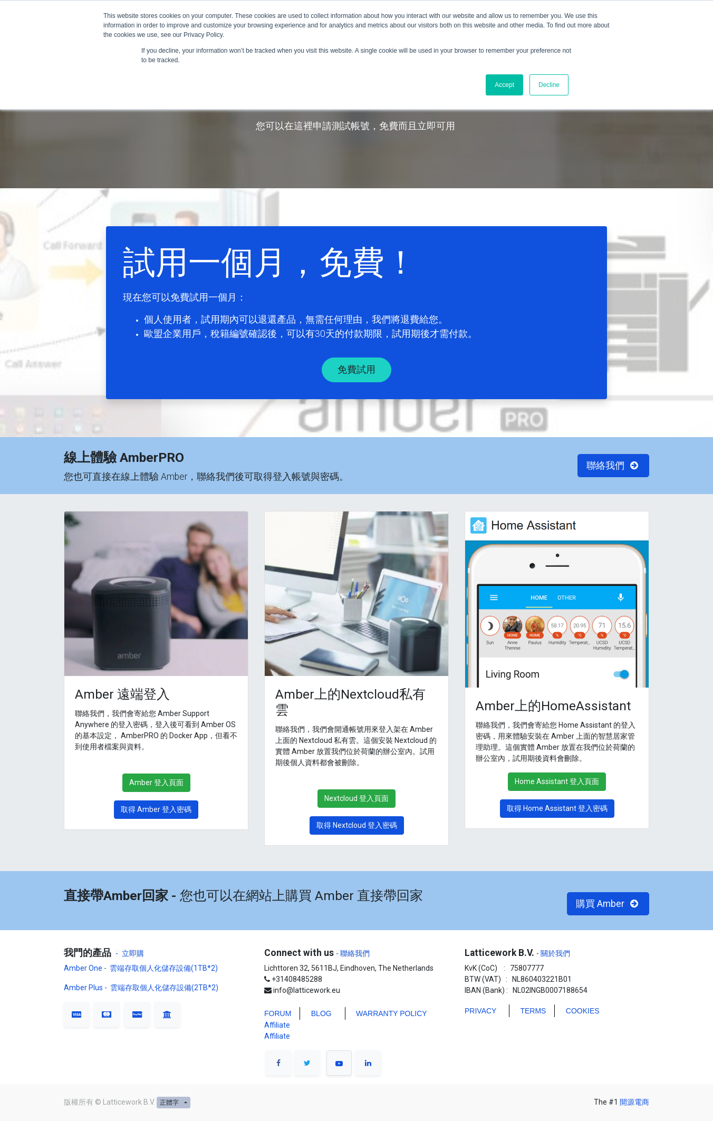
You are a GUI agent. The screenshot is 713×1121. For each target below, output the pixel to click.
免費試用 (356, 369)
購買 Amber (608, 903)
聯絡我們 (613, 465)
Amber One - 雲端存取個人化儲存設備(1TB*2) (141, 968)
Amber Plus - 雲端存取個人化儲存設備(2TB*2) (141, 987)
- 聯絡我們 (353, 953)
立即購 (133, 953)
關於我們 (554, 953)
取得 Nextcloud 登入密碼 (356, 825)
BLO (318, 1013)
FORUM (277, 1013)
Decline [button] (549, 85)
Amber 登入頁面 (156, 782)
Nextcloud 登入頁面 (356, 798)
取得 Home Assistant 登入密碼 (557, 808)
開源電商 (634, 1102)
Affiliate (277, 1025)
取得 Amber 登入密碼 (156, 809)
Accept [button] (504, 85)
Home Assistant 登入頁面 (557, 781)
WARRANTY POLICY (391, 1013)
